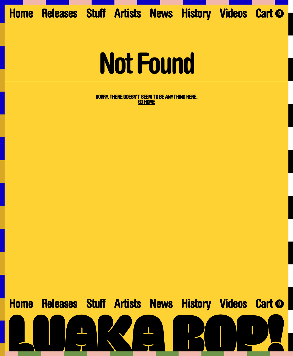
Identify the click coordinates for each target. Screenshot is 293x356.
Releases (59, 14)
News (161, 14)
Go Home (146, 102)
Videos (233, 14)
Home (21, 14)
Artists (127, 14)
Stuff (95, 14)
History (196, 14)
